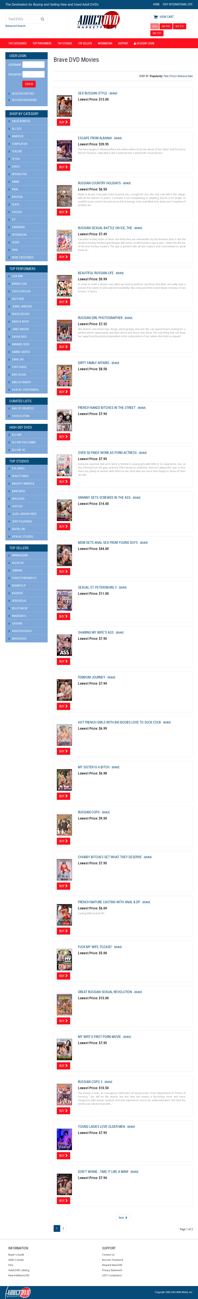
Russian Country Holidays (100, 183)
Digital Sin (16, 529)
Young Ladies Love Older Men (102, 1126)
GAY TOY (157, 33)
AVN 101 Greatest (21, 408)
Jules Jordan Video (22, 513)
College (15, 212)
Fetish (14, 159)
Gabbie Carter (19, 351)
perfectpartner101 (22, 578)
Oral (13, 249)
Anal (13, 189)
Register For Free (23, 93)
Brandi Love (17, 283)
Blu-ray (15, 434)
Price (173, 76)
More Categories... (21, 257)
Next (123, 1217)
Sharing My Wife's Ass (96, 632)
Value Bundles (19, 121)
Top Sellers (85, 43)
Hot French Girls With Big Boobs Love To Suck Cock (120, 722)
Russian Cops (89, 812)
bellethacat (18, 608)
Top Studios (64, 43)
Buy (63, 122)
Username (14, 64)
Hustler (15, 506)
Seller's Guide (16, 1260)
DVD (155, 26)
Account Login (144, 43)
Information (105, 43)
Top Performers (42, 43)
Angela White (18, 321)
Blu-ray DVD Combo (22, 442)
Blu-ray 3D (16, 450)
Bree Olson (17, 374)
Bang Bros (16, 491)
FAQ (10, 1265)
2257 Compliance (112, 1275)
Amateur (15, 136)
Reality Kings (18, 476)
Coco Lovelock (19, 291)
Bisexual (15, 196)
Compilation (17, 143)
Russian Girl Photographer (100, 318)
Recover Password (24, 100)
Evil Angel (16, 468)
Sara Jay (16, 359)
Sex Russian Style (93, 93)
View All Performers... (24, 389)
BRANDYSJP (17, 585)
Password (14, 74)
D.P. (12, 219)
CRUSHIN (15, 623)
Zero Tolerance (20, 521)
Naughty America (21, 483)
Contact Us (108, 1254)
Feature (15, 151)
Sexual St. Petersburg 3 (97, 587)
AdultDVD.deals (20, 631)
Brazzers (16, 498)
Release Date (185, 76)
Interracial (17, 234)
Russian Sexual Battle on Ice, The (105, 228)
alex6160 (16, 563)
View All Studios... (21, 536)
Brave (113, 93)
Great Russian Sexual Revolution (105, 992)
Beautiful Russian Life (96, 273)
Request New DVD (112, 1265)
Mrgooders (17, 638)
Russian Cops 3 (90, 1082)
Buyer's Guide (16, 1254)
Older (13, 242)
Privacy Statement (112, 1270)
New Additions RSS (18, 1275)
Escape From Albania (95, 138)
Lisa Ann (15, 276)
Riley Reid (16, 298)
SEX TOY (179, 26)
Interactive (17, 174)
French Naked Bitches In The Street (107, 408)
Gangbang (16, 227)
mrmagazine (18, 555)
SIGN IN (29, 84)
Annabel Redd (19, 344)
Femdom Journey (92, 677)
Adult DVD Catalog (18, 1270)
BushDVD (15, 593)
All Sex (14, 128)
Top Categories (17, 43)
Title (166, 76)
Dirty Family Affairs (94, 363)
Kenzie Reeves (19, 314)
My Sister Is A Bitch (94, 767)
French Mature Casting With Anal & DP (109, 902)
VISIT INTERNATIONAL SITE (178, 4)
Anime (13, 181)
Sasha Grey (17, 336)
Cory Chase (17, 367)
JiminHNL (15, 570)
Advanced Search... (16, 25)
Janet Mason (18, 329)
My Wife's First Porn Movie (100, 1037)
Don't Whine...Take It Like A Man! (103, 1171)
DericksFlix (17, 600)
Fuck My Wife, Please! (95, 947)
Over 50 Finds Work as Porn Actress (108, 453)
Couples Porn (19, 416)
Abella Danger (19, 382)
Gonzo (14, 166)
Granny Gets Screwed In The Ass (104, 497)
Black (13, 204)
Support (123, 43)
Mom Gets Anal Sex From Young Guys (108, 542)
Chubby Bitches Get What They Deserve (110, 857)
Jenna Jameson (20, 306)
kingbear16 (17, 616)
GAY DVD (166, 26)
